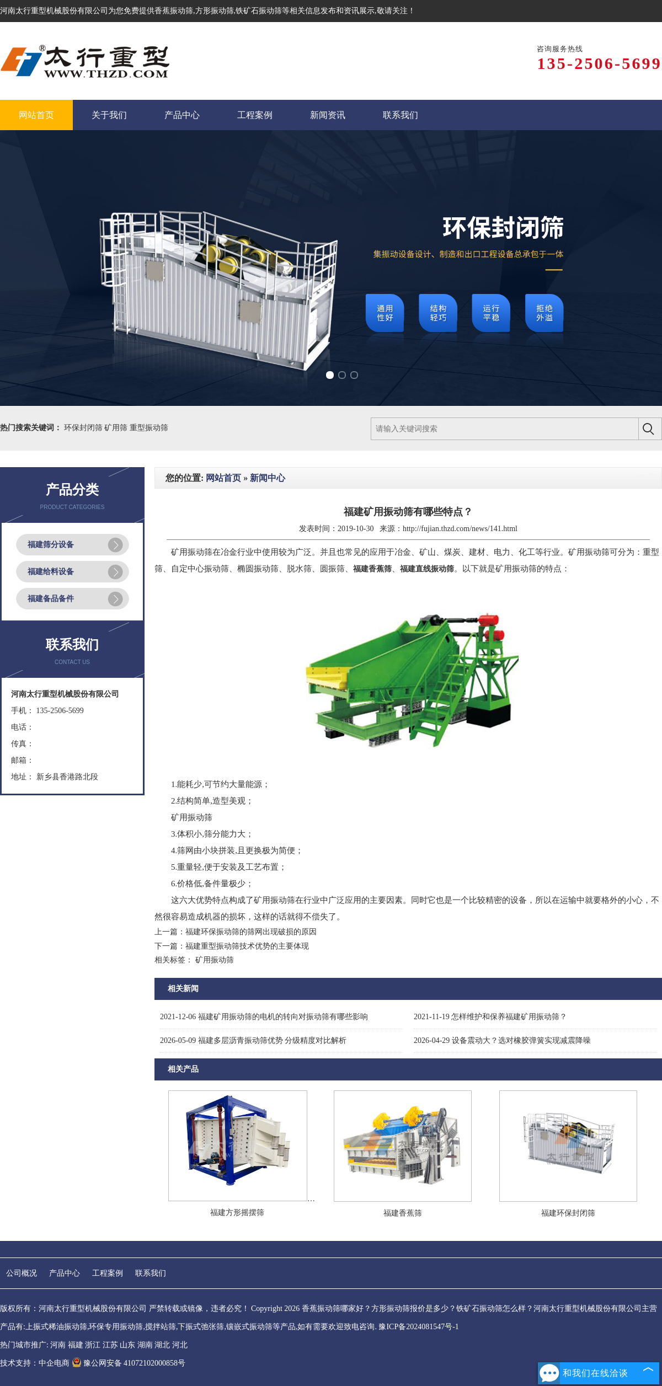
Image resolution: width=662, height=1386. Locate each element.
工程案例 (107, 1273)
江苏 (110, 1345)
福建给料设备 (51, 572)
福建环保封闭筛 (568, 1213)
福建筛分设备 (51, 545)
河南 (58, 1345)
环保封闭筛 (84, 428)
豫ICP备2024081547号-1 (418, 1327)
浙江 (92, 1345)
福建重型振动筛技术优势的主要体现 (247, 946)
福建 (75, 1345)
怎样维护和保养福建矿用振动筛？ (490, 1017)
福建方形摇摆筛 (237, 1212)
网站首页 (223, 478)
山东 (127, 1345)
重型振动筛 (149, 428)
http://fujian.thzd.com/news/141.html (460, 529)
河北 (180, 1345)
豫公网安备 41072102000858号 (129, 1363)
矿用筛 (117, 428)
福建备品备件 (51, 599)
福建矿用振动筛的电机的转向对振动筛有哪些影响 (264, 1017)
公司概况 (21, 1273)
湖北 (162, 1345)
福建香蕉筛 (402, 1213)
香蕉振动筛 (173, 11)
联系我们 (150, 1273)
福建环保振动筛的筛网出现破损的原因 (251, 932)
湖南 (145, 1345)
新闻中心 (267, 478)
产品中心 (64, 1273)
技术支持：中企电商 (35, 1363)
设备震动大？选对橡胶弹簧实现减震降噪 (502, 1040)
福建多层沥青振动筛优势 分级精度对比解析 (253, 1040)
